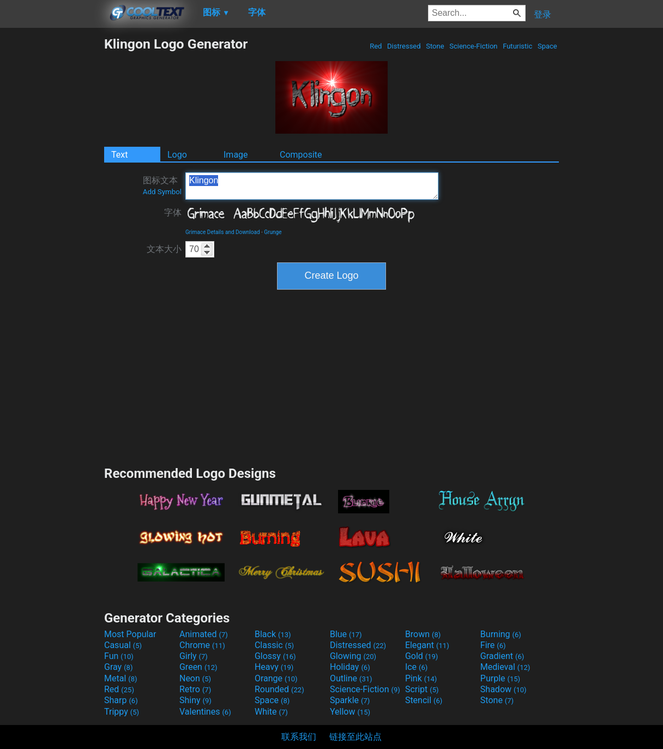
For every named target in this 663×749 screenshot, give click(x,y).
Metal (120, 678)
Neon (195, 678)
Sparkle (350, 700)
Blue (346, 634)
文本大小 (164, 249)
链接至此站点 (355, 737)
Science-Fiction (473, 46)
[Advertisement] (51, 199)
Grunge (272, 232)
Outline (351, 678)
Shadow (503, 689)
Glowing (353, 656)
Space (547, 46)
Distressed (404, 46)
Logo (177, 154)
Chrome (202, 645)
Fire (493, 645)
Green (198, 667)
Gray (118, 667)
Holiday (350, 667)
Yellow (350, 711)
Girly (193, 656)
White (271, 711)
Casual (123, 645)
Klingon (311, 186)
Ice (416, 667)
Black (273, 634)
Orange (276, 678)
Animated (203, 634)
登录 (542, 14)
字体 (173, 212)
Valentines (205, 711)
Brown (423, 634)
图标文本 (162, 185)
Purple (500, 678)
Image (236, 154)
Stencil (423, 700)
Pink (421, 678)
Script (422, 689)
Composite (301, 154)
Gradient (502, 656)
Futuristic (517, 46)
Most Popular (130, 634)
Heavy (274, 667)
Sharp (121, 700)
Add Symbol (162, 192)
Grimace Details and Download (222, 232)
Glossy (275, 656)
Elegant (427, 645)
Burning (500, 634)
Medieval (505, 667)
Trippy (121, 711)
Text (119, 154)
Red (376, 46)
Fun (119, 656)
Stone (435, 46)
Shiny (195, 700)
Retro (195, 689)
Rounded (279, 689)
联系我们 (298, 737)
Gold (421, 656)
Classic (274, 645)
